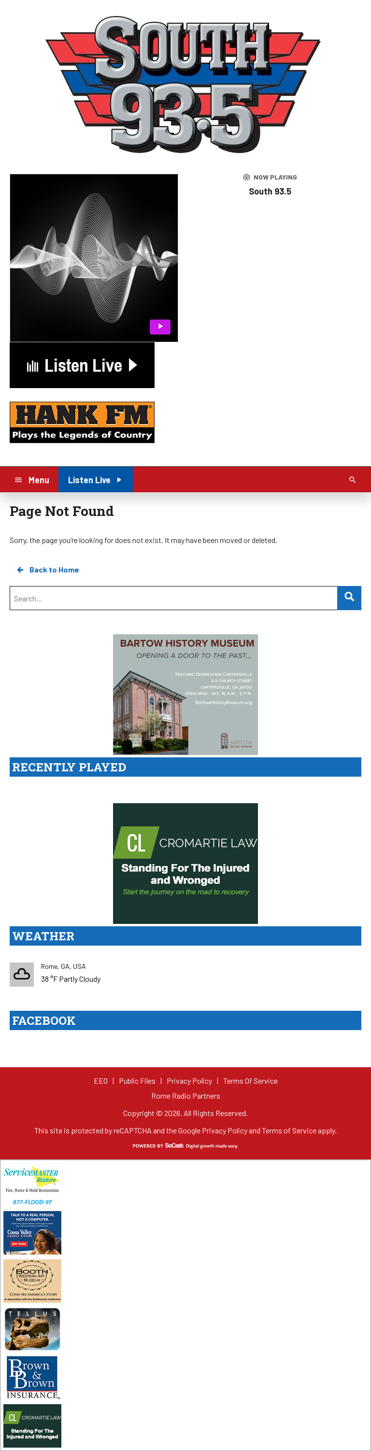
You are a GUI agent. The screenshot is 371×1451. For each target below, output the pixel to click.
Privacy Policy (224, 1130)
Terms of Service (289, 1130)
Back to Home (47, 569)
